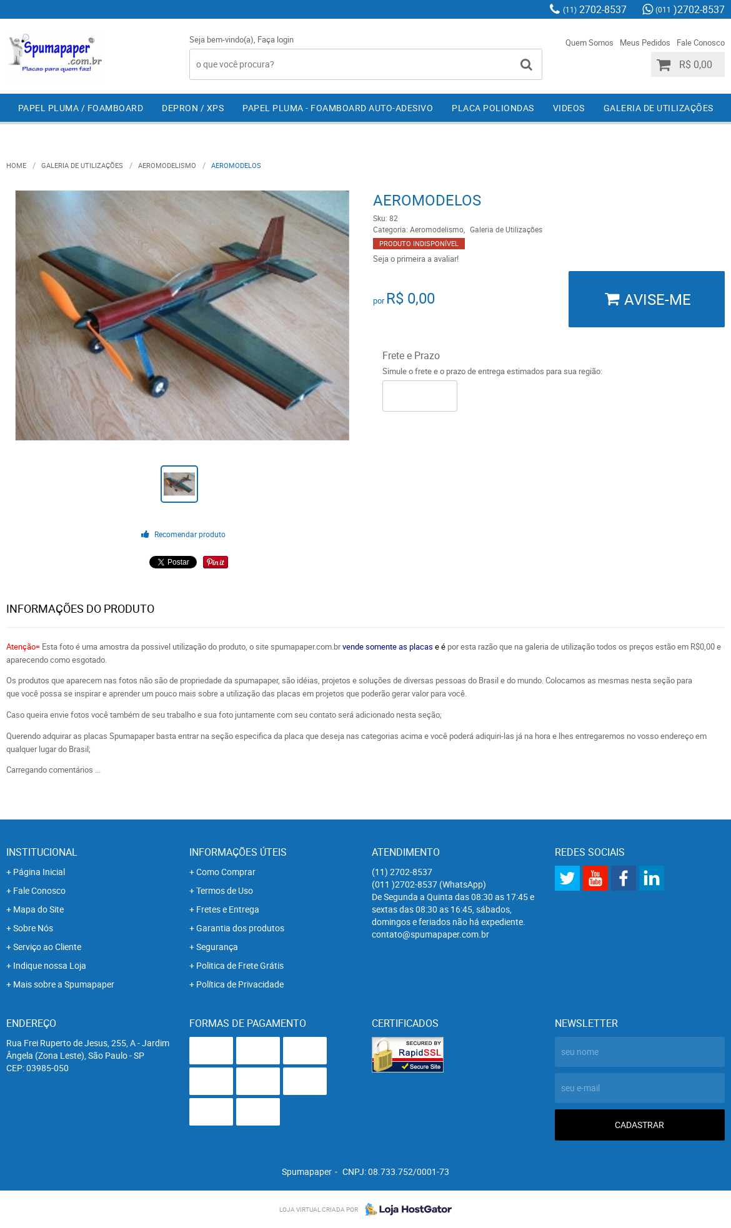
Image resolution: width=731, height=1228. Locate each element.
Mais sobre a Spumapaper (63, 984)
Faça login (275, 39)
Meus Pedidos (645, 42)
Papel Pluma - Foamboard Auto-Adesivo (337, 108)
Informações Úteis (238, 852)
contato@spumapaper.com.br (430, 934)
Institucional (41, 852)
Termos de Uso (224, 890)
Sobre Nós (33, 928)
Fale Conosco (701, 42)
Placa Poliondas (493, 108)
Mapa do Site (38, 909)
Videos (569, 108)
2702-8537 (595, 9)
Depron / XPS (193, 108)
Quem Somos (589, 42)
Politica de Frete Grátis (240, 965)
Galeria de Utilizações (659, 108)
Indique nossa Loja (49, 965)
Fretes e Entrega (227, 909)
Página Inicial (39, 872)
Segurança (217, 947)
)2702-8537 (690, 9)
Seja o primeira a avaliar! (416, 258)
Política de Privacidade (240, 984)
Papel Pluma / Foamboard (81, 108)
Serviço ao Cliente (47, 947)
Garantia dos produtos (240, 928)
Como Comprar (226, 872)
